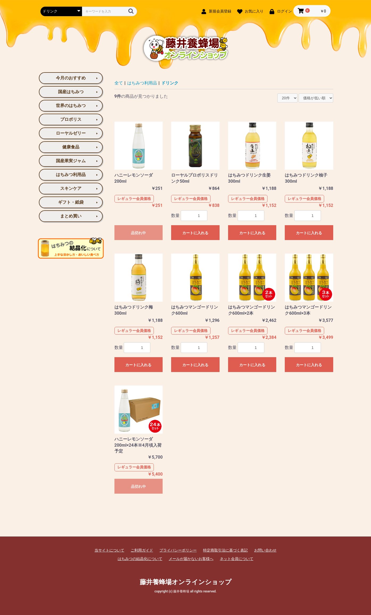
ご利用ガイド (142, 550)
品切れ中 (138, 233)
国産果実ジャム (71, 160)
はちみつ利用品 (71, 174)
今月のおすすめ (71, 77)
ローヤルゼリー (71, 133)
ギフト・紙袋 (71, 202)
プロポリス (70, 119)
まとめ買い (70, 216)
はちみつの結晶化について (140, 559)
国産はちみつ (71, 91)
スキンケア (70, 188)
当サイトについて (109, 550)
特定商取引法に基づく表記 (225, 550)
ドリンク (169, 83)
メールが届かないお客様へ (191, 559)
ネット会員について (236, 559)
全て (118, 83)
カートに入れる (195, 233)
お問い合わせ (265, 550)
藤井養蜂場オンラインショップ (186, 582)
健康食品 (70, 147)
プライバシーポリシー (178, 550)
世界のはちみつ (71, 105)
